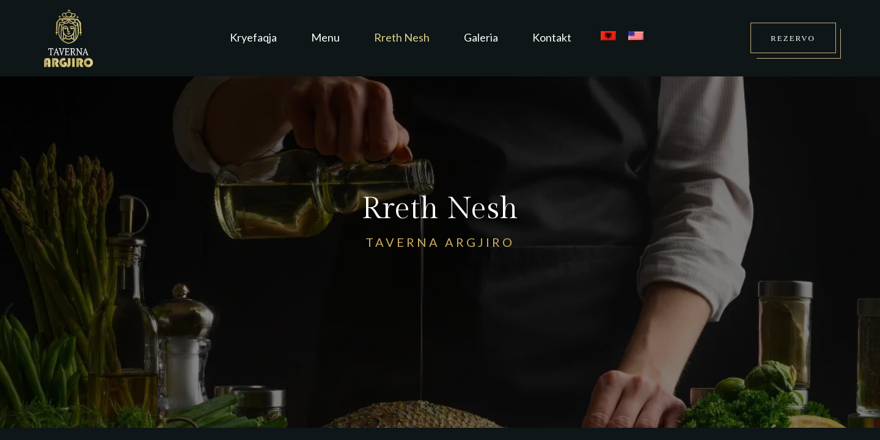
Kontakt (551, 37)
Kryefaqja (253, 37)
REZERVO (793, 38)
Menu (325, 37)
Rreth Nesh (402, 37)
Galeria (481, 37)
